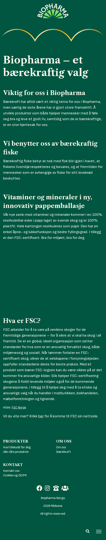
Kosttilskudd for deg (17, 447)
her (41, 416)
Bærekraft (63, 452)
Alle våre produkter (16, 452)
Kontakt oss (11, 471)
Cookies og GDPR (15, 475)
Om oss (61, 447)
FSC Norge (19, 408)
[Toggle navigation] (99, 531)
